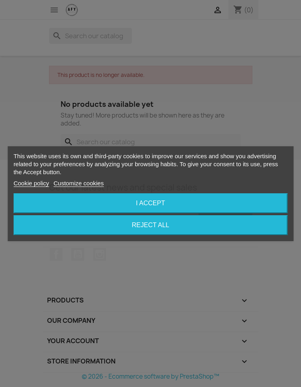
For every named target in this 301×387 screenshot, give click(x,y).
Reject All (150, 225)
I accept (150, 203)
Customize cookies (78, 183)
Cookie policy (31, 183)
